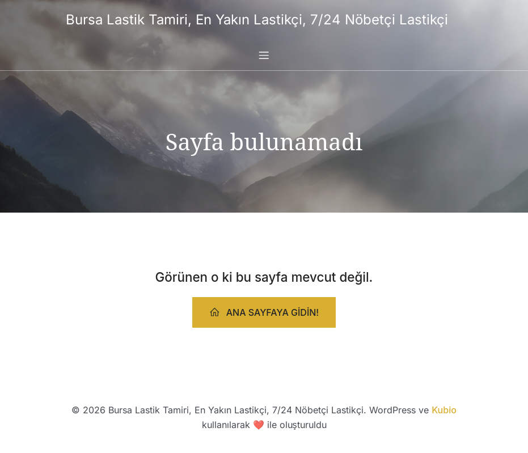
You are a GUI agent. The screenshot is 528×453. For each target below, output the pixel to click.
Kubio (444, 410)
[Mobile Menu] (264, 55)
